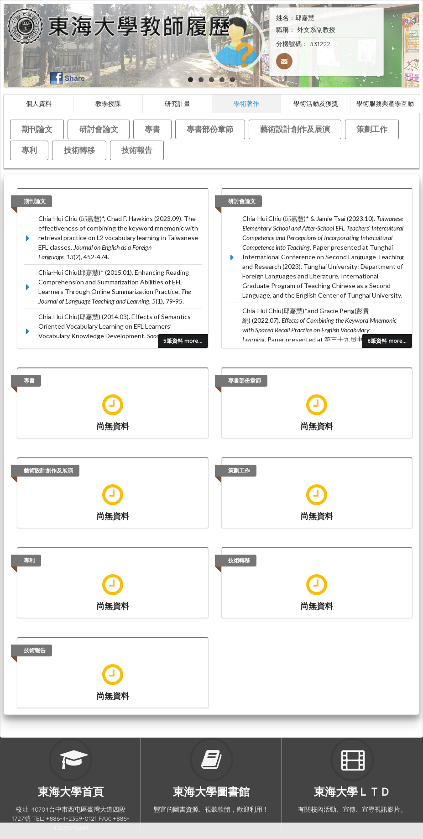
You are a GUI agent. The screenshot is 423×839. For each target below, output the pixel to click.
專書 (152, 129)
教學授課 (108, 103)
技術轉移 (79, 150)
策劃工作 (371, 129)
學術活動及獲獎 (315, 103)
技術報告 (136, 150)
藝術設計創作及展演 (295, 129)
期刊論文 (36, 129)
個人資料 (39, 103)
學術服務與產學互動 (385, 103)
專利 (29, 150)
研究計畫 (177, 103)
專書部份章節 (210, 129)
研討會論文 (98, 129)
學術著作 (246, 103)
